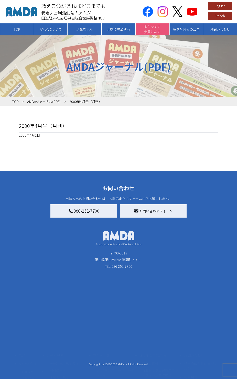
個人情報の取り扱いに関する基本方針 (200, 354)
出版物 (26, 358)
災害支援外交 (152, 330)
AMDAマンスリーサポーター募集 (115, 339)
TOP (17, 29)
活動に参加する (118, 29)
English (219, 5)
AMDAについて (51, 29)
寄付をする (101, 322)
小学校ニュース (32, 351)
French (219, 15)
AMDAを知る (28, 330)
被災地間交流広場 (152, 322)
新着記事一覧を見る (64, 330)
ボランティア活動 (62, 360)
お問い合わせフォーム (153, 210)
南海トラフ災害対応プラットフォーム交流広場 (162, 339)
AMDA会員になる (108, 330)
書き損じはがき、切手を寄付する (115, 351)
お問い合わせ (220, 29)
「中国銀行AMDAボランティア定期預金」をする (115, 369)
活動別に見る (59, 343)
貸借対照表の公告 (186, 29)
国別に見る (57, 336)
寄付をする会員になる (152, 29)
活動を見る (84, 29)
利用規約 (190, 343)
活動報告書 (29, 345)
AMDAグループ (32, 338)
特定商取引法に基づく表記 (200, 333)
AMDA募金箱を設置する (113, 360)
